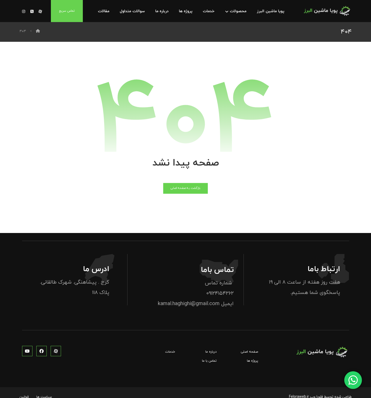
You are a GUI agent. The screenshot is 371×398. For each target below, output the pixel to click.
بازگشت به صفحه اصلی (185, 189)
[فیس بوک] (41, 351)
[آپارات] (40, 11)
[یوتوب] (27, 351)
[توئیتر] (32, 11)
